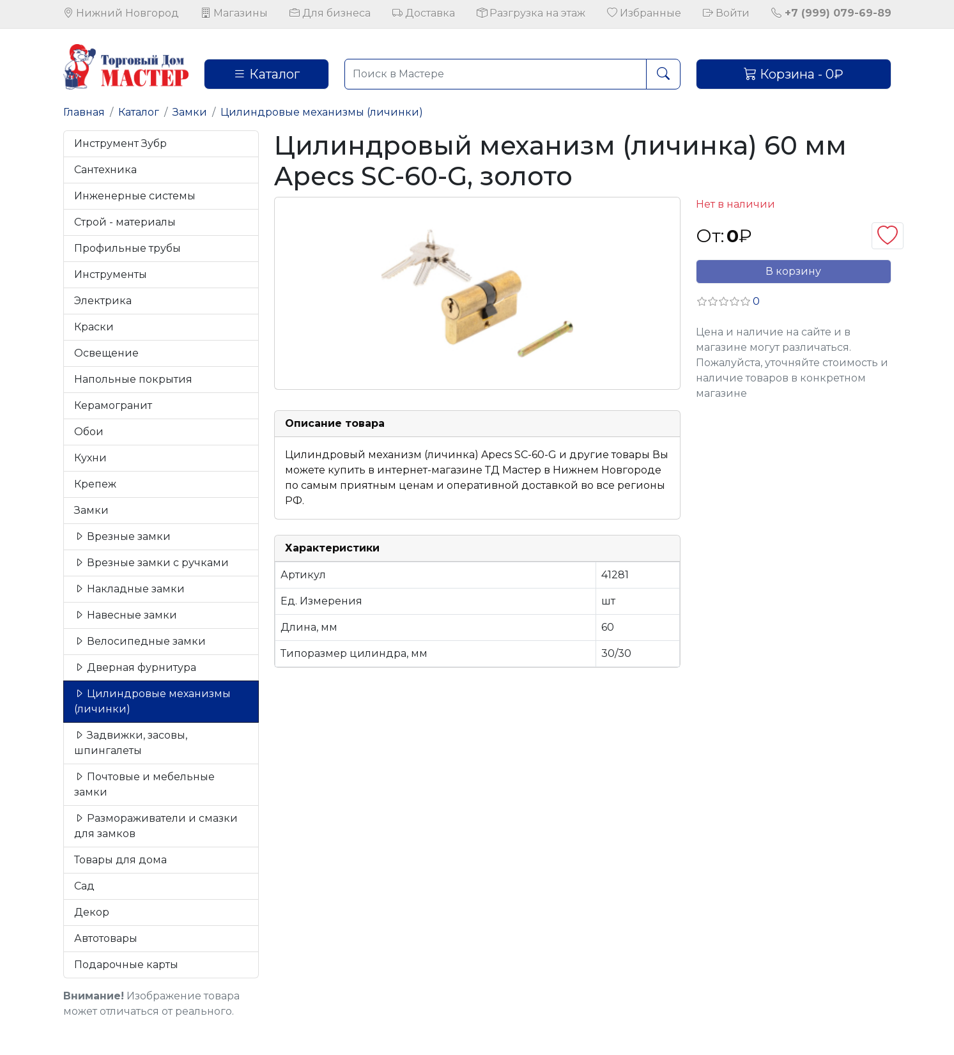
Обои (89, 432)
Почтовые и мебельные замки (144, 784)
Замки (190, 112)
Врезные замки (122, 536)
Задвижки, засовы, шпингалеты (130, 743)
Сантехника (105, 170)
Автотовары (105, 938)
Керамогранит (113, 405)
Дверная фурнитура (135, 667)
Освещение (106, 353)
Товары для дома (120, 860)
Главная (84, 112)
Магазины (234, 13)
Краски (94, 327)
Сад (84, 886)
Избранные (644, 13)
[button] (728, 301)
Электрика (103, 301)
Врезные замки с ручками (151, 563)
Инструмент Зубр (120, 143)
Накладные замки (129, 589)
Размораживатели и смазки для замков (156, 826)
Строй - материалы (125, 222)
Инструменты (110, 274)
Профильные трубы (127, 248)
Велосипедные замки (140, 641)
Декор (91, 912)
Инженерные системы (135, 196)
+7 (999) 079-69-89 (831, 13)
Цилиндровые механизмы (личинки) (321, 112)
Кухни (90, 458)
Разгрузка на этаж (531, 13)
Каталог (266, 74)
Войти (726, 13)
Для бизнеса (330, 13)
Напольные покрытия (133, 379)
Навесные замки (125, 615)
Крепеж (95, 484)
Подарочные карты (126, 965)
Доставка (423, 13)
